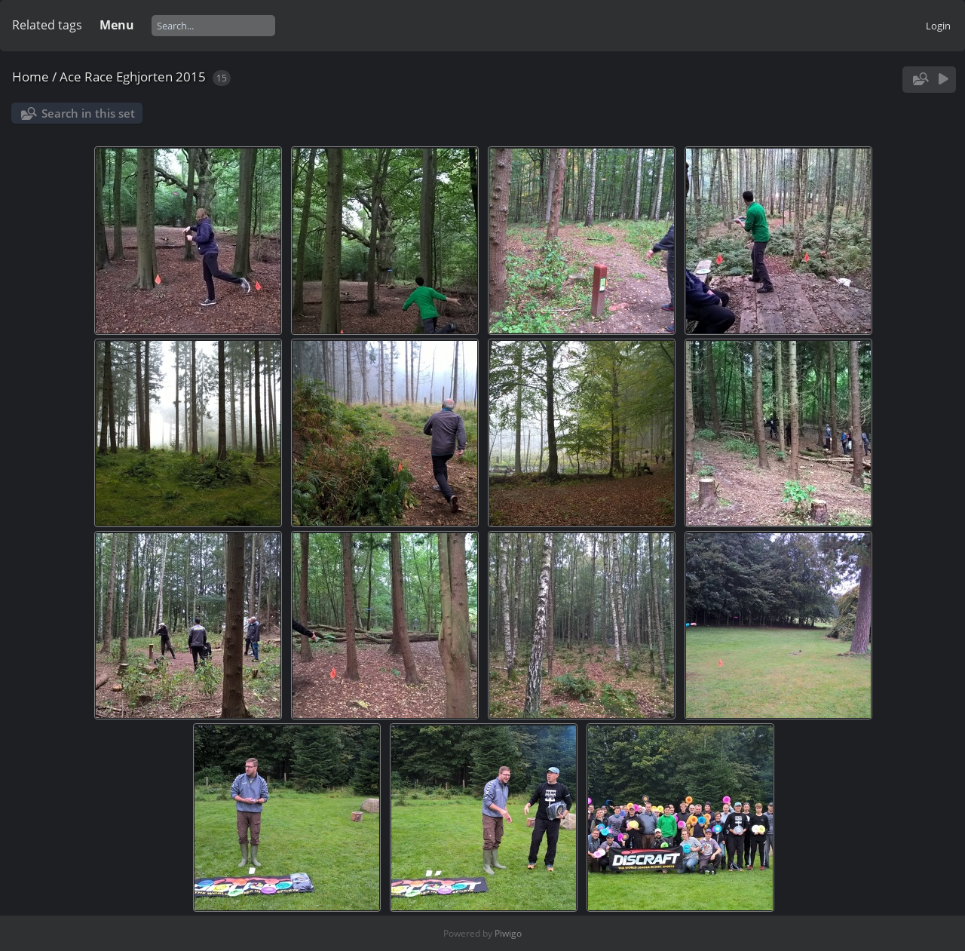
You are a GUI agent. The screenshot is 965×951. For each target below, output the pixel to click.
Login (938, 25)
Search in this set (88, 113)
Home (30, 76)
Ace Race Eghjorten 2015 (133, 76)
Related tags (47, 25)
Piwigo (508, 933)
